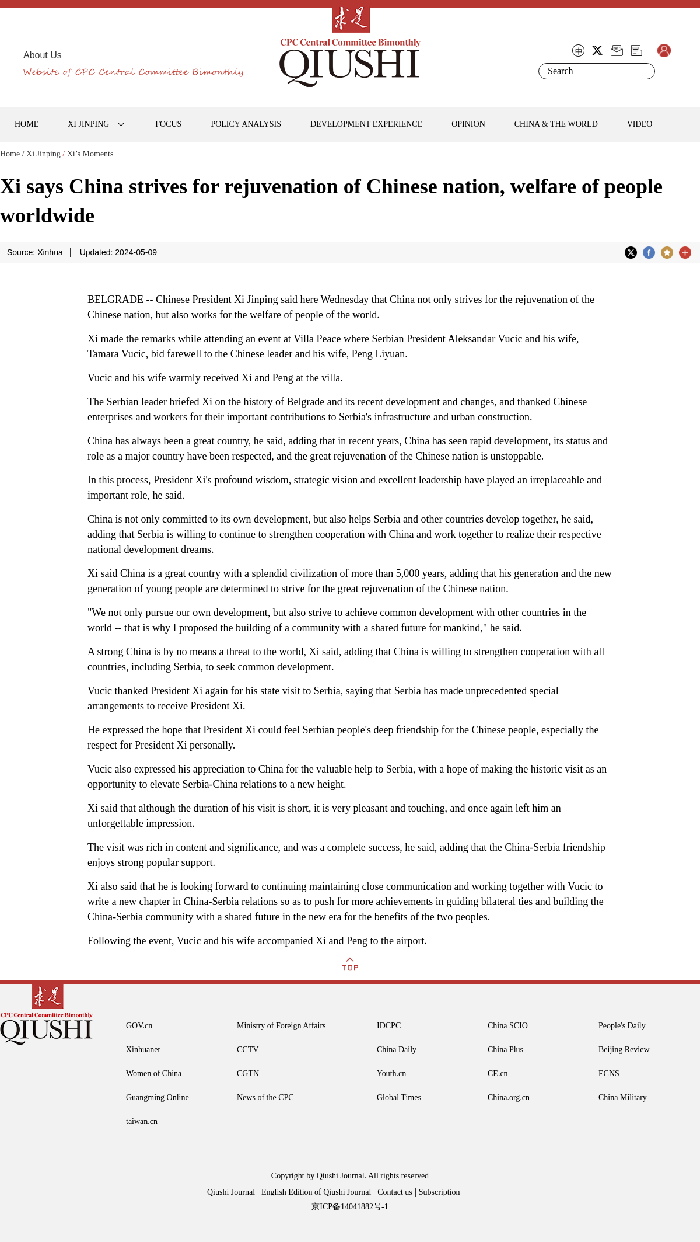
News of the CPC (265, 1097)
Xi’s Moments (90, 153)
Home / (12, 153)
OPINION (468, 124)
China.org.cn (509, 1097)
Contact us (394, 1192)
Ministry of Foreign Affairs (281, 1025)
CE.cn (498, 1073)
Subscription (439, 1192)
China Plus (505, 1049)
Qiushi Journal (231, 1192)
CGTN (248, 1073)
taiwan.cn (142, 1121)
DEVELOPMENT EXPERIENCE (366, 124)
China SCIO (508, 1025)
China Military (622, 1097)
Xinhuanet (143, 1049)
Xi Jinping (43, 153)
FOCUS (168, 124)
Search (644, 71)
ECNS (609, 1073)
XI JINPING (88, 124)
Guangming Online (157, 1097)
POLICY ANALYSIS (246, 124)
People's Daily (622, 1025)
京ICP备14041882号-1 (350, 1206)
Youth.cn (391, 1073)
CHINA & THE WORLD (556, 124)
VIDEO (640, 124)
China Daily (396, 1049)
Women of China (153, 1073)
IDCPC (389, 1025)
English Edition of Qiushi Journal (316, 1192)
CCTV (247, 1049)
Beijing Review (624, 1049)
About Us (42, 55)
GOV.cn (139, 1025)
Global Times (399, 1097)
